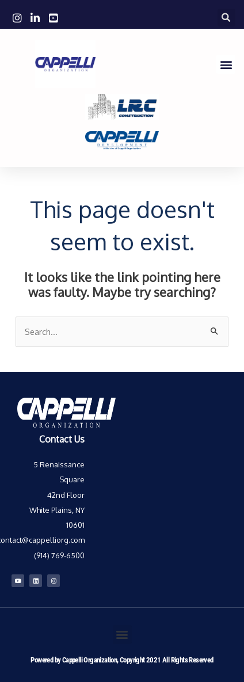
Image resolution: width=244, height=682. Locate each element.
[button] (226, 17)
